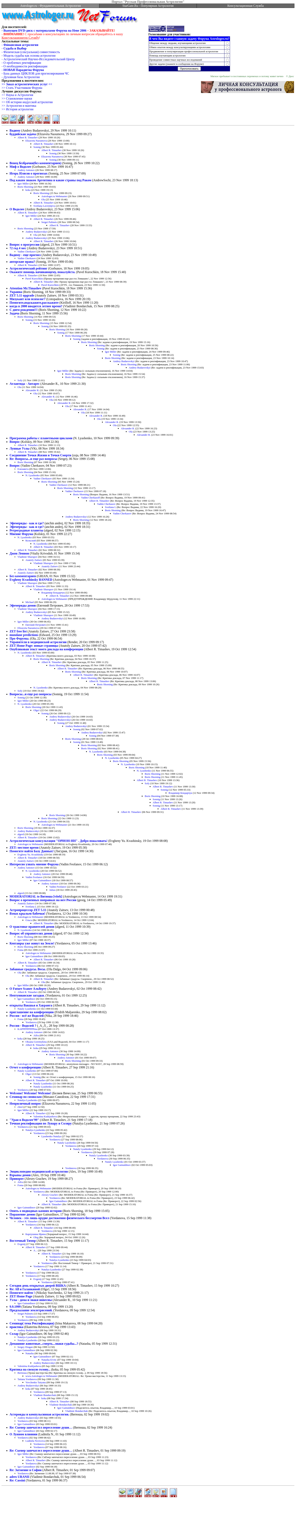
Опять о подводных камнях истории (36, 1211)
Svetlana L (110, 507)
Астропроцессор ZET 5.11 (28, 910)
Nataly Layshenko (66, 1142)
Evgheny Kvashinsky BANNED (31, 579)
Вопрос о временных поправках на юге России (43, 900)
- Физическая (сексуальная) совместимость (31, 52)
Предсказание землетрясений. (31, 1310)
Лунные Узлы (19, 448)
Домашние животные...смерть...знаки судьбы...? (44, 1343)
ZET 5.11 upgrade (22, 295)
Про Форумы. (19, 638)
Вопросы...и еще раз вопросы (30, 694)
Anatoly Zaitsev (33, 559)
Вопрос (15, 441)
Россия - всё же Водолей (27, 1015)
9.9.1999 (15, 1306)
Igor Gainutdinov (42, 880)
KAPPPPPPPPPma (27, 1028)
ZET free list (18, 631)
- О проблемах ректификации (21, 62)
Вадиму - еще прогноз (25, 255)
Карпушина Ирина (35, 1234)
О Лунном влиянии (23, 1434)
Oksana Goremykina (36, 1041)
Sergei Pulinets (49, 222)
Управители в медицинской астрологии (38, 642)
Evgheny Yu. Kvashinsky (30, 854)
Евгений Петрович (35, 624)
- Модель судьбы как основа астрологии (28, 55)
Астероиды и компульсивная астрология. (39, 1414)
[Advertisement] (148, 1507)
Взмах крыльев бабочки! (27, 913)
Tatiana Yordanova (27, 1379)
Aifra (36, 1035)
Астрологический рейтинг (28, 268)
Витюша (22, 1372)
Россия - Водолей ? (23, 1025)
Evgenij (21, 1244)
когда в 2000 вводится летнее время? (36, 306)
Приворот (17, 1178)
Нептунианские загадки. (27, 995)
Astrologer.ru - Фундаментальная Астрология (50, 5)
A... (35, 1250)
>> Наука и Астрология (17, 95)
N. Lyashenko (32, 475)
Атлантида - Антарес (25, 383)
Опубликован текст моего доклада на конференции (46, 649)
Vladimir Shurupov (27, 556)
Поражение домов (22, 1214)
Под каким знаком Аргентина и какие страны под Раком (50, 180)
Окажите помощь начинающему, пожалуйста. (42, 272)
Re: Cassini (17, 1480)
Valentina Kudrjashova (45, 1116)
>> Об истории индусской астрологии (27, 102)
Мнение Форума (21, 534)
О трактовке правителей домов (32, 926)
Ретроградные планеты (26, 530)
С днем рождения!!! (24, 309)
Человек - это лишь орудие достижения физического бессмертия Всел (59, 1218)
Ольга (28, 920)
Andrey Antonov (26, 170)
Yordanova (31, 965)
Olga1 (36, 710)
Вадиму (15, 130)
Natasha (29, 1353)
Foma (20, 949)
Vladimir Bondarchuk (44, 1395)
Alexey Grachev (49, 1194)
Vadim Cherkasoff (90, 497)
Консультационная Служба (245, 5)
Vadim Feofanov (34, 877)
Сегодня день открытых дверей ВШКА (38, 1285)
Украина (16, 292)
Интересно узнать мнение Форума (34, 864)
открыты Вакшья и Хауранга (31, 1005)
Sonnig (37, 146)
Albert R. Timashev (27, 137)
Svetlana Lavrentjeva (44, 205)
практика (16, 1327)
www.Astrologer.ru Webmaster (41, 1376)
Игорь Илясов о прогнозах (29, 173)
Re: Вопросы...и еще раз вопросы (33, 458)
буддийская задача (23, 134)
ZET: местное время (24, 847)
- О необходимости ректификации (24, 66)
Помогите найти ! (22, 1292)
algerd (20, 834)
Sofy (19, 380)
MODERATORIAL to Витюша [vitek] (36, 896)
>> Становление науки (17, 98)
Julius (52, 889)
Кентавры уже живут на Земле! (32, 943)
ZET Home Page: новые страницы (34, 645)
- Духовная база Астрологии (21, 77)
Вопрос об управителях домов (31, 933)
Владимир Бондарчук (53, 592)
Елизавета (23, 468)
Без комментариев (23, 576)
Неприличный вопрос (25, 1103)
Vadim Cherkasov (26, 251)
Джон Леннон (19, 553)
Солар (14, 1333)
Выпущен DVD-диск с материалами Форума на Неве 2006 (44, 30)
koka (27, 189)
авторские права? (22, 261)
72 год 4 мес (18, 248)
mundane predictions (24, 635)
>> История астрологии (17, 109)
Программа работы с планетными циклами (41, 438)
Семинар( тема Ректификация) (32, 1323)
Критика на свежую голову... (30, 1369)
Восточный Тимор (23, 1240)
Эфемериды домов (23, 605)
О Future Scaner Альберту (28, 988)
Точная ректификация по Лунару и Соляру (41, 1123)
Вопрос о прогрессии (24, 244)
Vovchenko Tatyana (35, 1382)
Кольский (30, 540)
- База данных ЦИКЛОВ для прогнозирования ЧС (35, 73)
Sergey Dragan (25, 1346)
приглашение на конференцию (32, 1012)
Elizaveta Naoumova (36, 140)
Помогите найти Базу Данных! (32, 851)
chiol (20, 1106)
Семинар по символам (26, 1096)
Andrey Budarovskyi (36, 231)
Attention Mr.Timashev (25, 288)
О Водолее (17, 209)
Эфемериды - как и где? (27, 523)
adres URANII (19, 1476)
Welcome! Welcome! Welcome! (30, 1093)
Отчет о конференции (25, 1067)
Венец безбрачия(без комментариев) (35, 163)
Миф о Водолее (20, 166)
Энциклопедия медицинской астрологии (39, 1171)
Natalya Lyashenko (27, 1100)
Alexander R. (32, 390)
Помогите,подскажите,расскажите (34, 302)
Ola (43, 199)
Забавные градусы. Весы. (28, 969)
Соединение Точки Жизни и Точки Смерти (40, 455)
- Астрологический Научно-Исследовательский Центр (38, 59)
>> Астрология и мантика (19, 105)
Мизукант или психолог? (28, 299)
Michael (29, 602)
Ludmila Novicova (35, 1440)
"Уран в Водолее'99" (24, 1120)
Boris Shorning (25, 186)
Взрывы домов (20, 1175)
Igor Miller (23, 183)
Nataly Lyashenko (26, 1008)
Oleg (35, 1237)
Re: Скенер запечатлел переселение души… (41, 1427)
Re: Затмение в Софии (26, 1470)
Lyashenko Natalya (51, 1136)
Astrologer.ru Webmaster (54, 196)
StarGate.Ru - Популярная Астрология (148, 5)
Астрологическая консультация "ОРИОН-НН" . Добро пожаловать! (59, 840)
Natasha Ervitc (49, 1359)
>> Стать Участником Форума (22, 87)
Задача (14, 313)
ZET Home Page (21, 1296)
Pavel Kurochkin (34, 278)
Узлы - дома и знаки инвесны (31, 1300)
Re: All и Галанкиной (25, 1289)
